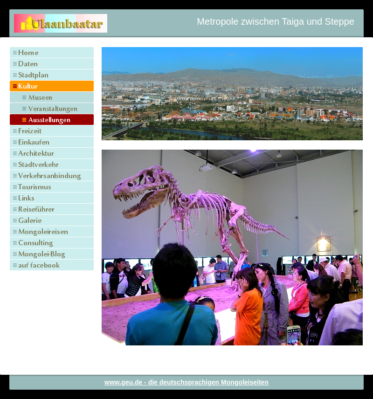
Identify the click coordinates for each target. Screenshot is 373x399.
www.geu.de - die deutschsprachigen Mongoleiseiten (186, 382)
